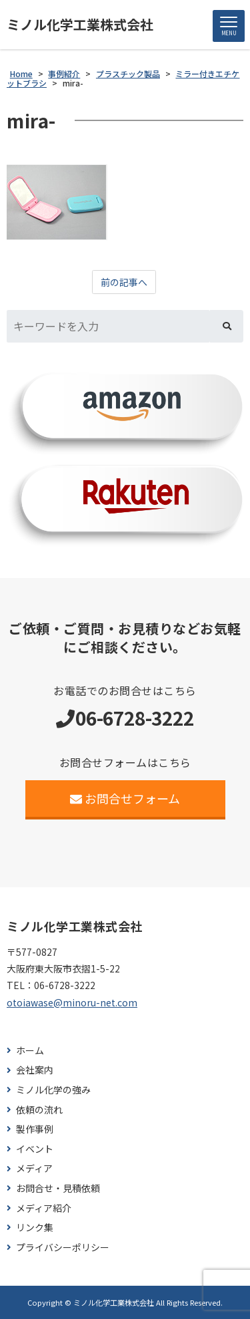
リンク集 (34, 1227)
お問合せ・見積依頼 (58, 1188)
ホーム (30, 1050)
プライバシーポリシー (62, 1247)
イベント (34, 1149)
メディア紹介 (43, 1208)
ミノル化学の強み (53, 1090)
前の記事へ (124, 282)
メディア (34, 1168)
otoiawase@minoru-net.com (72, 1002)
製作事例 (34, 1129)
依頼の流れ (39, 1109)
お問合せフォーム (125, 798)
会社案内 (34, 1070)
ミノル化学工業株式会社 (80, 24)
